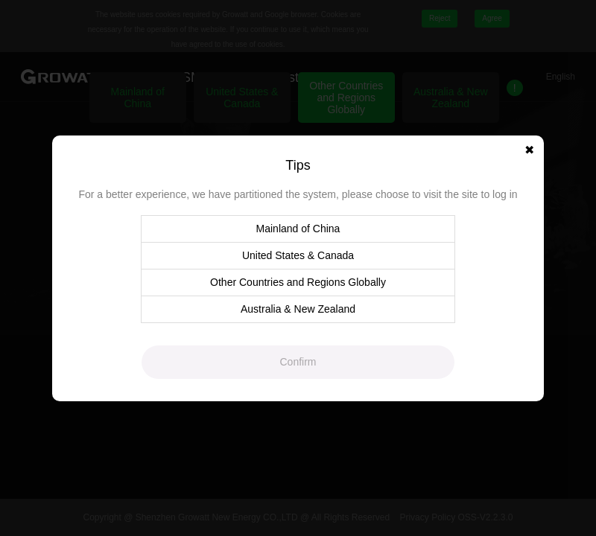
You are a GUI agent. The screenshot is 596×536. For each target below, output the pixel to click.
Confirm (297, 362)
